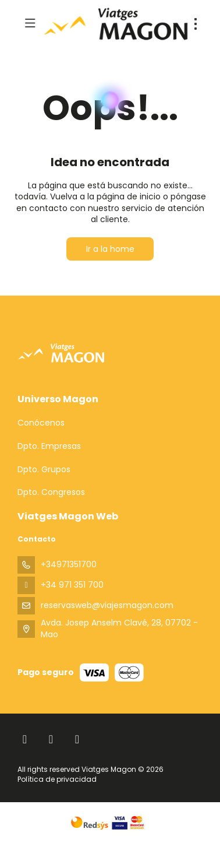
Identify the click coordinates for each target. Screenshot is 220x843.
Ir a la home (110, 249)
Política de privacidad (57, 779)
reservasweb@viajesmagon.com (107, 605)
